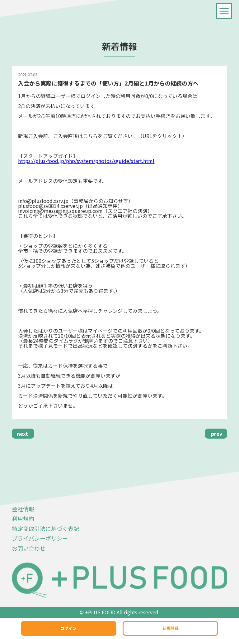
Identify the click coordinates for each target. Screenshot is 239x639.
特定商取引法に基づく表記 (45, 528)
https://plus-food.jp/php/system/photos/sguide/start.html (86, 161)
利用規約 (23, 518)
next (22, 433)
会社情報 (23, 509)
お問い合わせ (28, 548)
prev (216, 433)
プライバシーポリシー (40, 538)
